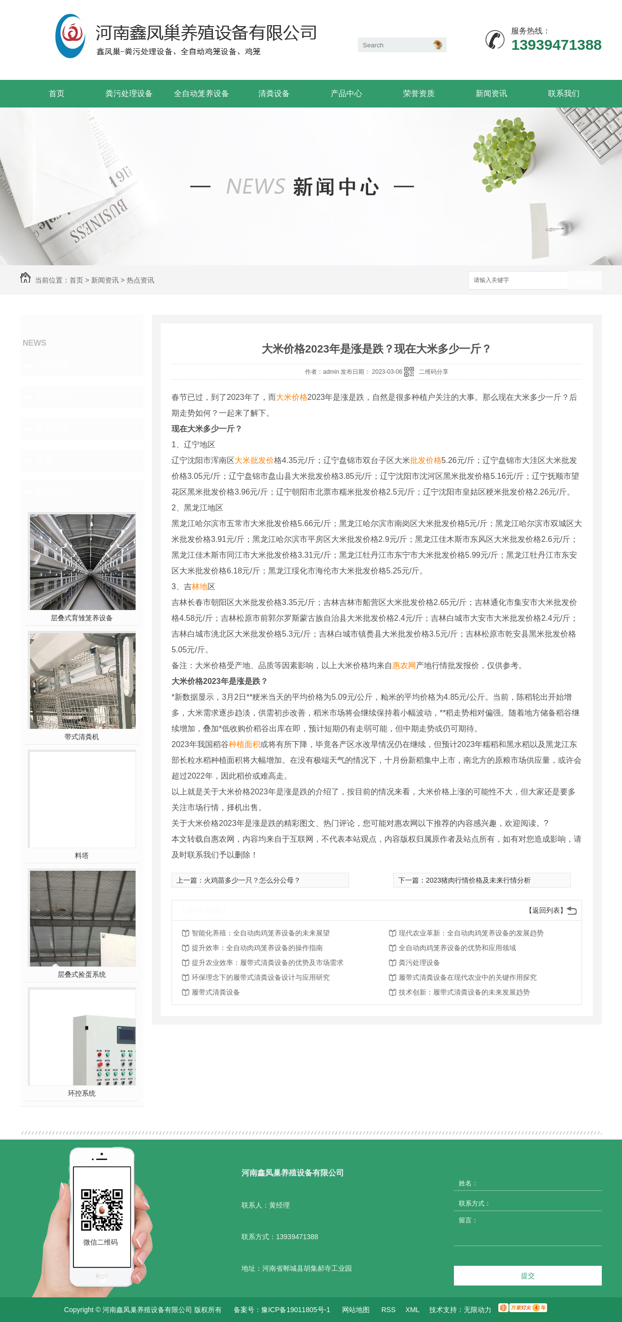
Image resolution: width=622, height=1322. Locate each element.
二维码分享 (434, 371)
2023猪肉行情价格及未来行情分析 (478, 880)
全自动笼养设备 (201, 93)
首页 (57, 93)
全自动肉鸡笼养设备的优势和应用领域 (457, 948)
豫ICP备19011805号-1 (295, 1310)
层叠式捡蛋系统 (82, 974)
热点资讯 (140, 280)
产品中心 (346, 93)
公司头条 (52, 365)
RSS (388, 1310)
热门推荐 (52, 492)
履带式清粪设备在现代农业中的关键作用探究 (468, 977)
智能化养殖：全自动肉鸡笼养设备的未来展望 (261, 933)
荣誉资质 (419, 93)
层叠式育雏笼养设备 (82, 618)
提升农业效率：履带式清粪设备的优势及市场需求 (268, 962)
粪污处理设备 (129, 93)
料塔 (82, 855)
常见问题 (52, 428)
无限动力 (477, 1310)
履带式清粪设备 (216, 992)
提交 (528, 1276)
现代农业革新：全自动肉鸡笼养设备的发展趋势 (471, 933)
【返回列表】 (546, 910)
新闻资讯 (491, 93)
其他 (44, 460)
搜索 (584, 281)
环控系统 (82, 1093)
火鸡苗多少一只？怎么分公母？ (252, 880)
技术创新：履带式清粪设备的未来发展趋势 (464, 992)
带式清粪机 (82, 737)
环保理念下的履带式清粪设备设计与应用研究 (261, 977)
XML (413, 1310)
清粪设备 (274, 93)
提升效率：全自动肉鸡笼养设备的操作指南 (257, 948)
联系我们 (564, 93)
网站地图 (356, 1310)
